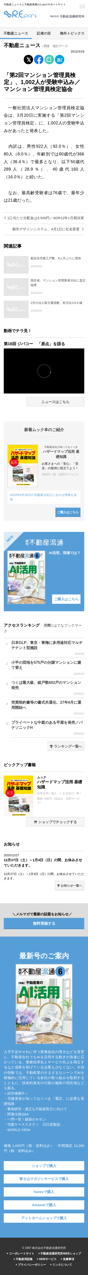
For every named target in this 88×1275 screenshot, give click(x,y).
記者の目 (44, 33)
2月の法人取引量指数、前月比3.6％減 (56, 303)
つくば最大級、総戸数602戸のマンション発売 (47, 688)
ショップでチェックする (55, 822)
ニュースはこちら (55, 402)
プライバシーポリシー (31, 1264)
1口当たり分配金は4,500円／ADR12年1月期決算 (44, 218)
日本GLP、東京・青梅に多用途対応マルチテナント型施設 (47, 648)
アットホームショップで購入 (44, 1218)
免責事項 (67, 1259)
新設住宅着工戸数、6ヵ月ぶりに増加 (56, 258)
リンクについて (61, 1264)
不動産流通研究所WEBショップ (60, 1253)
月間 (47, 625)
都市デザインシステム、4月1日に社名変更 (48, 229)
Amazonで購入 (44, 1205)
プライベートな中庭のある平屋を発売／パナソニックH (47, 727)
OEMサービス (47, 1259)
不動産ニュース (16, 33)
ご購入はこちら (68, 512)
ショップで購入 (44, 1166)
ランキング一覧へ (66, 746)
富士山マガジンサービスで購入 (44, 1179)
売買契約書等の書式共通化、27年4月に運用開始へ (47, 707)
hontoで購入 (44, 1192)
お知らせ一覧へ (69, 885)
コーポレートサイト (20, 1253)
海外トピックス (72, 33)
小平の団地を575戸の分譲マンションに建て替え (47, 667)
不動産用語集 (23, 1259)
